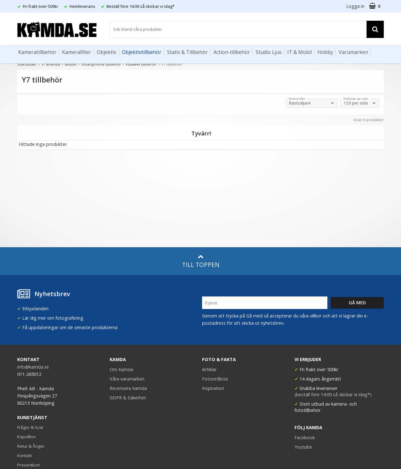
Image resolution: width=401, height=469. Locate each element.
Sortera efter (297, 99)
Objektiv (106, 52)
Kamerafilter (76, 52)
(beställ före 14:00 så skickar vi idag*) (333, 394)
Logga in (355, 6)
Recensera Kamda (128, 388)
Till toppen (200, 261)
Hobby (325, 52)
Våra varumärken (127, 379)
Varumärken (353, 52)
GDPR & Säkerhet (128, 398)
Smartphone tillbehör (101, 64)
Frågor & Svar (30, 427)
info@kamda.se (33, 367)
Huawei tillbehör (141, 64)
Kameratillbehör (37, 52)
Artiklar (209, 369)
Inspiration (213, 388)
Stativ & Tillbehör (187, 52)
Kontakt (24, 455)
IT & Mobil (299, 52)
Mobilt (70, 64)
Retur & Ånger (30, 446)
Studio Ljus (269, 52)
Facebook (304, 437)
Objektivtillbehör (141, 52)
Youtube (303, 447)
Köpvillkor (26, 437)
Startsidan (26, 64)
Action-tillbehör (231, 52)
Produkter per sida (355, 99)
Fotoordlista (215, 379)
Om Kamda (121, 369)
